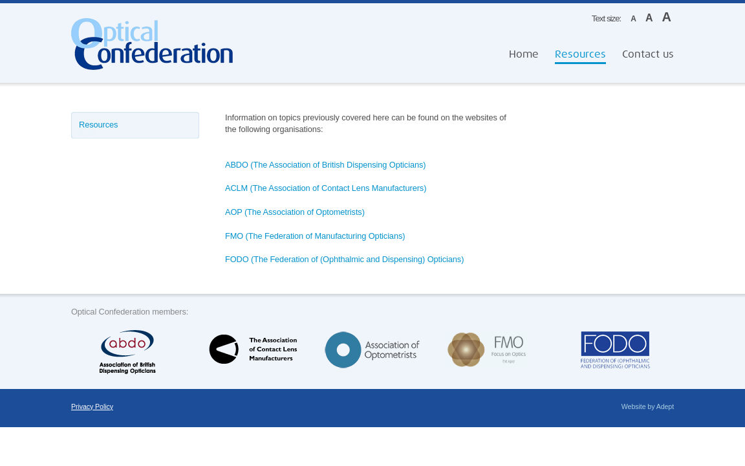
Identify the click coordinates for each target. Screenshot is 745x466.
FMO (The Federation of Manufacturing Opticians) (315, 236)
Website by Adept (647, 406)
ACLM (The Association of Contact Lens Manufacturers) (325, 188)
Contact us (648, 54)
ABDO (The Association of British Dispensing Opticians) (325, 165)
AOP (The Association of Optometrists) (295, 212)
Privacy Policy (92, 406)
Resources (580, 54)
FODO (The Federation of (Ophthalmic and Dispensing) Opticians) (344, 259)
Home (524, 54)
